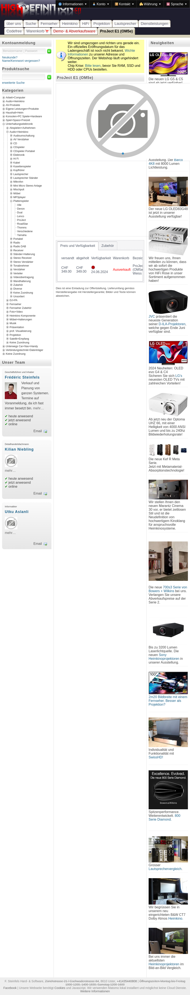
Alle (19, 204)
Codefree (14, 31)
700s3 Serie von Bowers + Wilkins (168, 589)
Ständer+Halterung (24, 254)
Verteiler (18, 273)
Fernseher (49, 24)
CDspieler (19, 147)
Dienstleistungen (154, 24)
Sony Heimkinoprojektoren (164, 656)
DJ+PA (14, 300)
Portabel (18, 238)
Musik (13, 323)
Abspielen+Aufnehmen (22, 127)
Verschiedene (25, 231)
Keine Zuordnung (23, 292)
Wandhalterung (22, 281)
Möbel (16, 193)
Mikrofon (18, 181)
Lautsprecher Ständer (25, 178)
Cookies (59, 988)
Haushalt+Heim (14, 112)
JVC (152, 316)
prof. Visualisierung (20, 331)
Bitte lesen (93, 65)
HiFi (85, 24)
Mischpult (18, 189)
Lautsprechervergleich (165, 869)
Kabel (16, 162)
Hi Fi (16, 158)
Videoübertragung (23, 277)
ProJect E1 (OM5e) (116, 31)
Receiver (18, 250)
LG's (178, 376)
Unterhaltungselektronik (19, 124)
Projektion (101, 24)
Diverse (17, 288)
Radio (16, 242)
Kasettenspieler (22, 166)
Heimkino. (175, 918)
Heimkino (70, 24)
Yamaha (22, 234)
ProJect (21, 219)
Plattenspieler (21, 201)
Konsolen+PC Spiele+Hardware (24, 116)
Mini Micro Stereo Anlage (27, 185)
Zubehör (18, 284)
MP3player (19, 197)
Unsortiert (18, 296)
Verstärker (19, 269)
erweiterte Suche (13, 82)
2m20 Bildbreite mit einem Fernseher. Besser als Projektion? (168, 700)
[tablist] (100, 261)
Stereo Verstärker (23, 261)
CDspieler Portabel (24, 151)
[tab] (77, 245)
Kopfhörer (19, 170)
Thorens (22, 227)
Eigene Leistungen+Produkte (22, 109)
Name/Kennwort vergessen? (21, 60)
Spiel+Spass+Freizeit (18, 120)
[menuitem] (72, 4)
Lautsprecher (125, 24)
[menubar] (122, 4)
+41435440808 (127, 981)
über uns (13, 24)
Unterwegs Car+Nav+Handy (22, 346)
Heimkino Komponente (23, 315)
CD (15, 143)
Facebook (10, 988)
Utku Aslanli (17, 512)
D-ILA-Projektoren (172, 324)
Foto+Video (16, 311)
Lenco (20, 216)
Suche (31, 24)
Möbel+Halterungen (21, 319)
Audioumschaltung (23, 135)
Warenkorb (37, 31)
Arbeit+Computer (15, 97)
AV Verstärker (21, 139)
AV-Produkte (13, 105)
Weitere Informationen (95, 991)
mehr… (38, 408)
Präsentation (17, 327)
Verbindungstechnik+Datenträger (24, 350)
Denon (21, 208)
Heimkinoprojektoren (164, 964)
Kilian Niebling (19, 449)
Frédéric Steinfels (22, 377)
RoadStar (22, 223)
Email (37, 431)
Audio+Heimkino (15, 101)
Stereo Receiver (22, 257)
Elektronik (19, 154)
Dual (19, 212)
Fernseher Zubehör (21, 308)
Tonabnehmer (21, 265)
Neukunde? (10, 57)
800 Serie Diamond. (164, 817)
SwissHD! (156, 757)
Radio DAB (19, 246)
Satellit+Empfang (19, 338)
